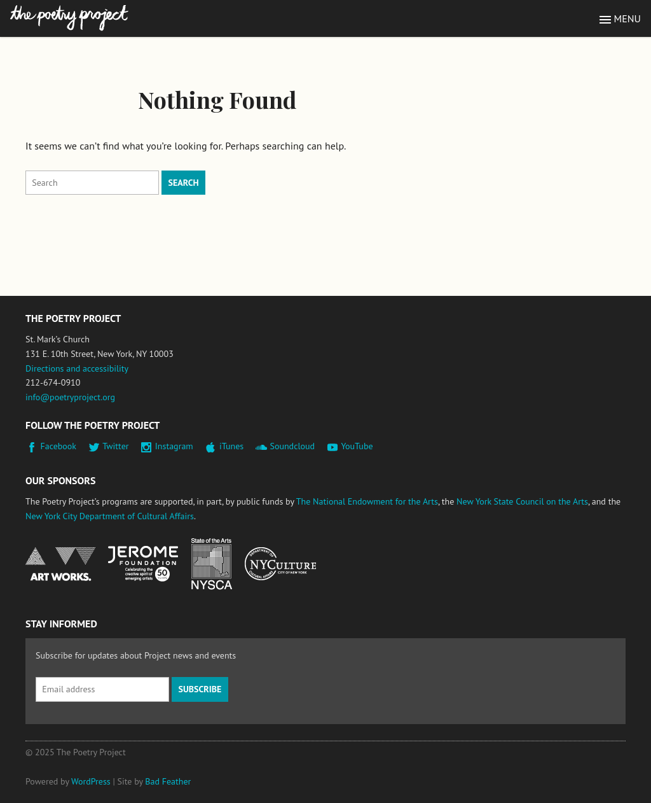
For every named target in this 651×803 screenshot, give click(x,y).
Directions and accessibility (76, 368)
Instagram (174, 446)
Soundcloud (292, 446)
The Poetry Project (69, 18)
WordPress (91, 781)
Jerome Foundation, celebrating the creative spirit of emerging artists (143, 564)
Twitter (115, 446)
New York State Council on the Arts (522, 501)
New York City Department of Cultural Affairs (109, 516)
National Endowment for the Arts (60, 564)
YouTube (357, 446)
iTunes (231, 446)
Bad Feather (168, 781)
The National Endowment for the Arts (367, 501)
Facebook (59, 446)
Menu (627, 18)
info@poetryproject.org (70, 397)
